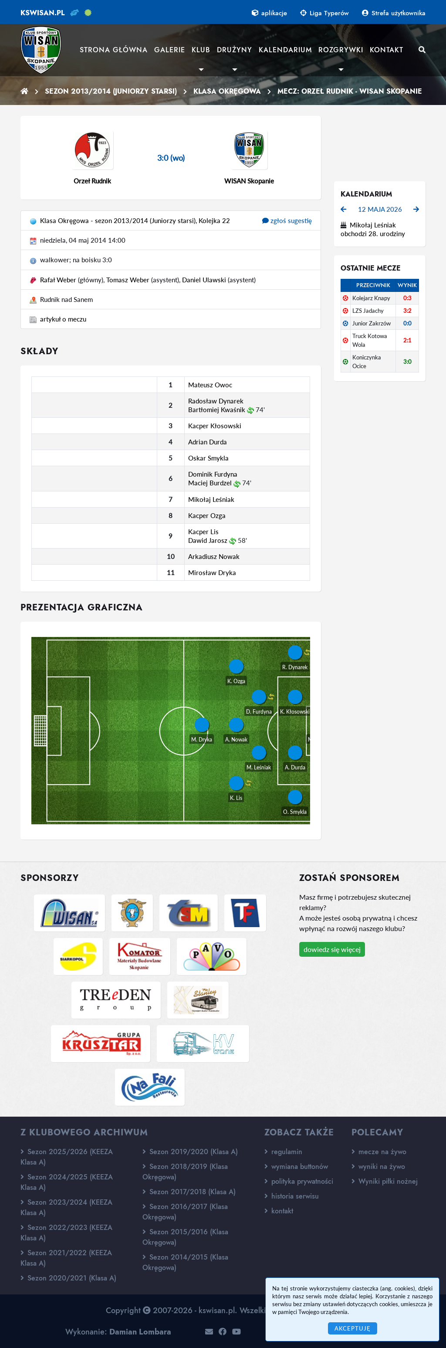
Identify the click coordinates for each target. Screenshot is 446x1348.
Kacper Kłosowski (214, 426)
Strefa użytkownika (394, 13)
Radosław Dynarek (215, 401)
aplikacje (269, 13)
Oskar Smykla (208, 458)
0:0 (407, 323)
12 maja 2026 (380, 209)
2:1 (407, 340)
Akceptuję (352, 1328)
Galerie (169, 50)
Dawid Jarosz (207, 540)
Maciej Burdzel (210, 483)
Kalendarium (285, 50)
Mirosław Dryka (212, 572)
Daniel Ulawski (204, 280)
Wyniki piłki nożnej (384, 1181)
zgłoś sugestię (287, 220)
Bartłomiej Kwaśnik (216, 409)
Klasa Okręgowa (227, 91)
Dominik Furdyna (212, 474)
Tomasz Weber (127, 280)
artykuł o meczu (63, 319)
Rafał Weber (58, 280)
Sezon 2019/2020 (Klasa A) (190, 1152)
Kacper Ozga (207, 515)
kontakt (278, 1211)
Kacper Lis (203, 531)
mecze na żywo (378, 1152)
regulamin (283, 1152)
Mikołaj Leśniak (211, 499)
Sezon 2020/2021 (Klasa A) (68, 1278)
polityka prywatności (298, 1181)
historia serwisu (291, 1196)
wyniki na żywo (378, 1167)
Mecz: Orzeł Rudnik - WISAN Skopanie (349, 91)
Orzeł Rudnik (92, 181)
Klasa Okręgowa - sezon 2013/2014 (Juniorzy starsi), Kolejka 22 (135, 220)
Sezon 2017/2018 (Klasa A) (189, 1192)
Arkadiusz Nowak (214, 556)
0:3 (407, 298)
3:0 (407, 361)
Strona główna (114, 50)
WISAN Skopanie (249, 181)
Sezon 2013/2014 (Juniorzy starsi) (111, 91)
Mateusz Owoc (210, 385)
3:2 (407, 310)
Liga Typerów (324, 13)
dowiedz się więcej (332, 949)
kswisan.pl (42, 13)
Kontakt (386, 50)
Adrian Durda (207, 442)
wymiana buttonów (296, 1167)
